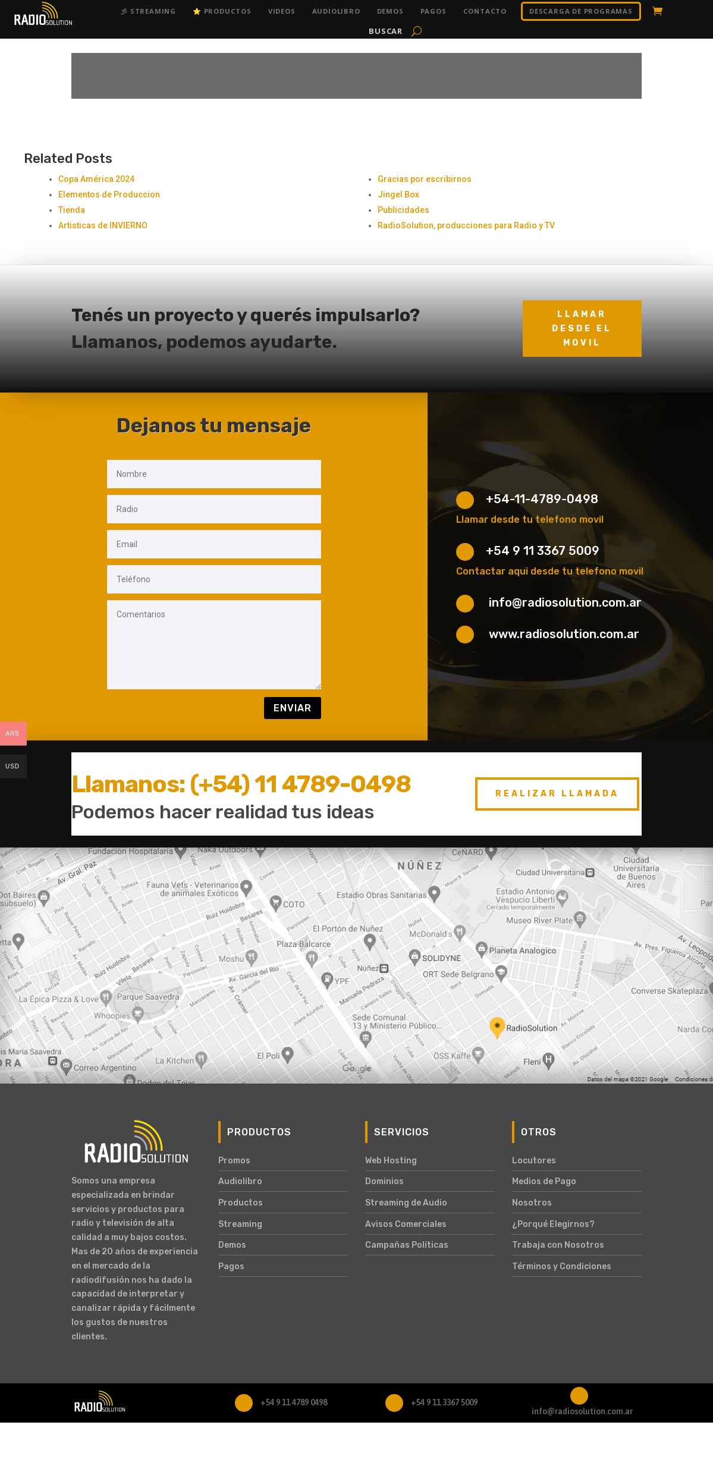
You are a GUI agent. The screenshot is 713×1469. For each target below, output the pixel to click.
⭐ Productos (222, 11)
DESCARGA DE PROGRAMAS (581, 11)
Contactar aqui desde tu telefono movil (549, 571)
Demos (390, 11)
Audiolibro (336, 11)
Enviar (293, 708)
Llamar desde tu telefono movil (530, 519)
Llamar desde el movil (582, 328)
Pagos (433, 11)
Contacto (485, 11)
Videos (282, 11)
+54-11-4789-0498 (542, 499)
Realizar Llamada (557, 794)
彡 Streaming (148, 11)
